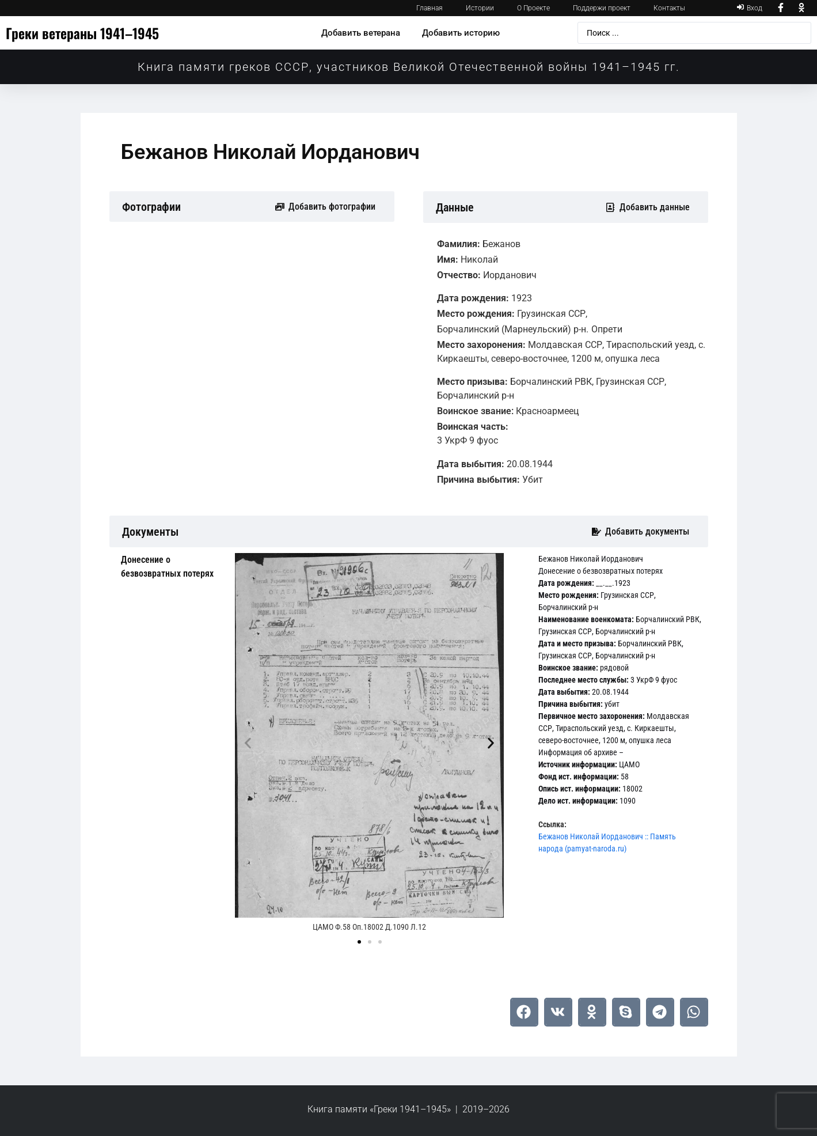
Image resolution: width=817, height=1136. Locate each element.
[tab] (169, 566)
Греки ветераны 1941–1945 (82, 32)
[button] (248, 743)
